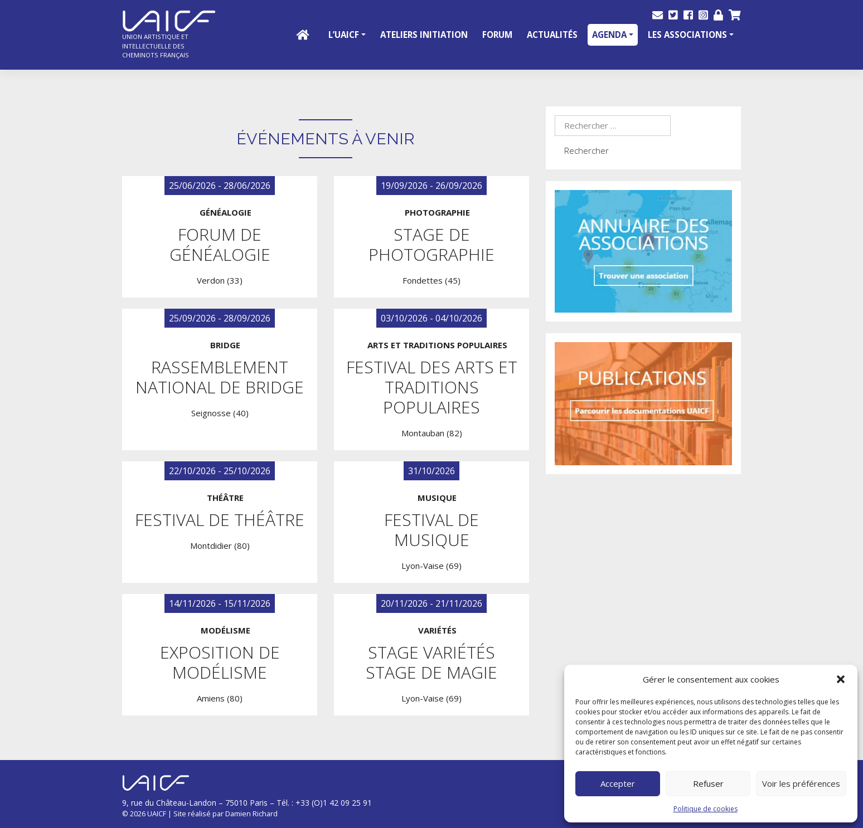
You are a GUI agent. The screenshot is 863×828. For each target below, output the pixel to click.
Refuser (708, 783)
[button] (840, 679)
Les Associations (687, 34)
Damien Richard (251, 813)
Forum (497, 34)
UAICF (156, 813)
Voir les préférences (801, 783)
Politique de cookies (705, 809)
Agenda (609, 34)
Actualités (552, 34)
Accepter (617, 783)
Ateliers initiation (424, 34)
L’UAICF (343, 34)
